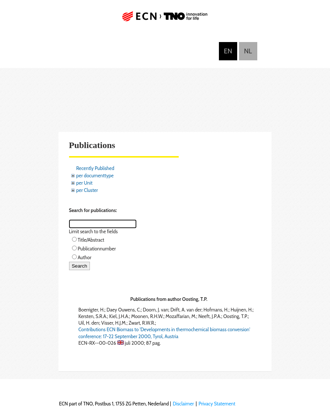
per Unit (84, 183)
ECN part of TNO (165, 19)
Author (84, 257)
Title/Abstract (91, 240)
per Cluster (87, 190)
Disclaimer (183, 404)
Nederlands (248, 51)
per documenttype (95, 175)
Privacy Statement (216, 404)
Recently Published (95, 168)
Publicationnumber (97, 249)
